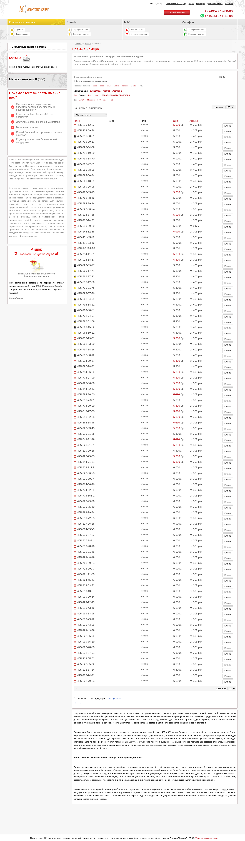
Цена (175, 121)
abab (108, 86)
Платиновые (117, 90)
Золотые (106, 90)
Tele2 (111, 100)
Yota (104, 100)
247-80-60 (219, 11)
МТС (127, 22)
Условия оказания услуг (206, 838)
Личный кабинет (177, 12)
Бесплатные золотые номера (29, 46)
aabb (102, 86)
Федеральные (22, 34)
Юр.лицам (200, 4)
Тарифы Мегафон (196, 30)
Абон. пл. (194, 121)
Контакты (229, 4)
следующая (114, 698)
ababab (125, 86)
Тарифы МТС (137, 30)
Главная (78, 43)
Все (75, 95)
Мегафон (188, 22)
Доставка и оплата (215, 4)
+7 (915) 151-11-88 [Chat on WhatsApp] (219, 15)
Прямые (19, 30)
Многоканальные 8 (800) (176, 4)
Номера (88, 43)
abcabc (133, 86)
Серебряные (95, 90)
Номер (77, 121)
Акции (191, 4)
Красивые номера (22, 22)
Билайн (72, 22)
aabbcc (116, 86)
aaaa (95, 86)
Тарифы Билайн (80, 30)
